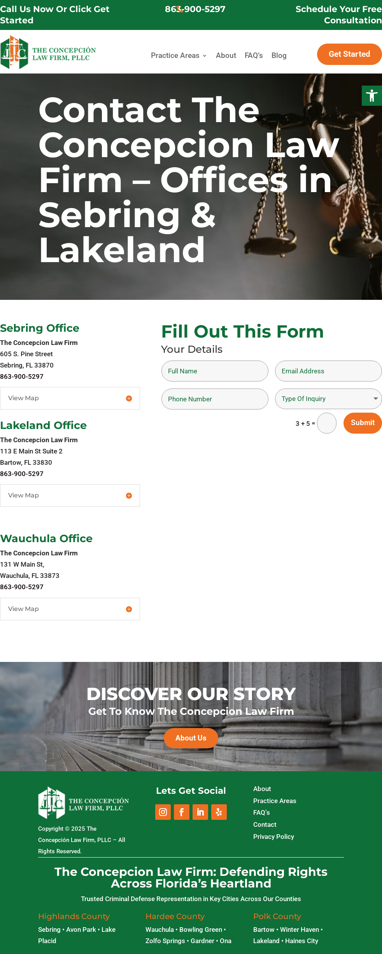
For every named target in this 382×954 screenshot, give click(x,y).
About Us (191, 737)
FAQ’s (254, 56)
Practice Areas (175, 56)
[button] (372, 96)
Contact (265, 824)
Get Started (349, 54)
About (226, 56)
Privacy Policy (273, 836)
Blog (279, 56)
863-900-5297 (195, 9)
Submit (363, 422)
